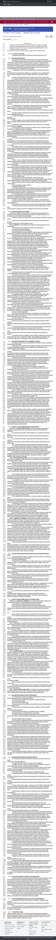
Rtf (51, 36)
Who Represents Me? (22, 924)
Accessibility (7, 930)
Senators (19, 928)
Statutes (5, 21)
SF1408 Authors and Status (15, 36)
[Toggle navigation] (5, 4)
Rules (13, 21)
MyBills (43, 927)
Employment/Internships (10, 926)
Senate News (44, 925)
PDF (48, 36)
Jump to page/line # (7, 39)
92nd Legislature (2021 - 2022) (12, 24)
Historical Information (9, 924)
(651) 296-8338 (32, 927)
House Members (20, 926)
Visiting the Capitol (9, 928)
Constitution (24, 21)
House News (44, 923)
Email (30, 928)
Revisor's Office (31, 21)
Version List (5, 36)
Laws (9, 21)
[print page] (52, 22)
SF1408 (20, 24)
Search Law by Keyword (42, 21)
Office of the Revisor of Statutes (19, 19)
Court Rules (18, 21)
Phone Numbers (32, 931)
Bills (3, 24)
